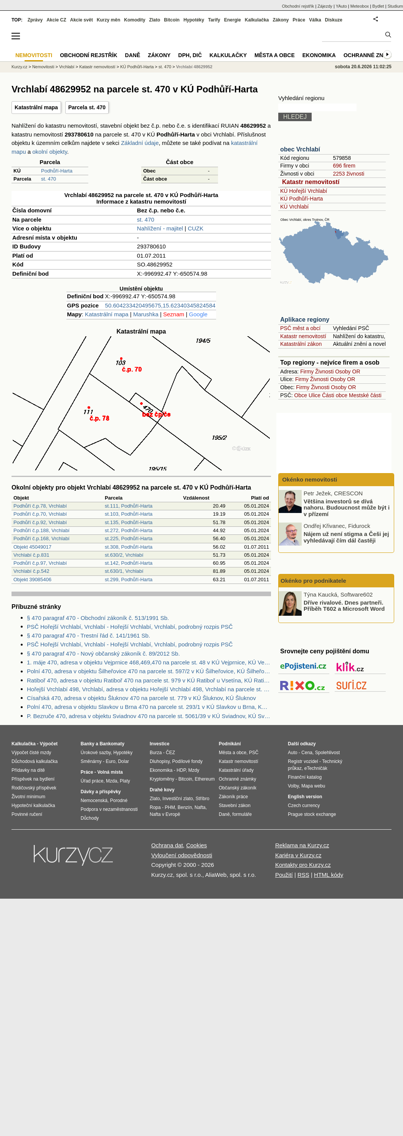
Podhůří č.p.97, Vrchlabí (40, 563)
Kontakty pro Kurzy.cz (303, 864)
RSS (303, 874)
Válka (315, 20)
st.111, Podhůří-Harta (128, 506)
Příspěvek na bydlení (33, 779)
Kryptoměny (162, 779)
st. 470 (48, 179)
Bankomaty (111, 743)
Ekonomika (319, 55)
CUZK (195, 228)
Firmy (307, 371)
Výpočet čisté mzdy (31, 752)
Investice (159, 743)
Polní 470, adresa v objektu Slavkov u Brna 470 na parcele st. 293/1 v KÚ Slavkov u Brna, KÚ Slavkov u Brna (149, 707)
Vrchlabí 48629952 (194, 66)
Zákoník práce (233, 796)
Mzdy (194, 770)
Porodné (118, 800)
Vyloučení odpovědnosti (181, 855)
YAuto (341, 6)
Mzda (111, 781)
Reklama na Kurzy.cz (302, 845)
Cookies (196, 845)
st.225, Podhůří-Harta (128, 538)
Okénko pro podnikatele (313, 580)
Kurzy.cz (19, 66)
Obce (300, 395)
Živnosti (324, 371)
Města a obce (274, 55)
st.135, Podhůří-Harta (128, 522)
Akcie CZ (56, 20)
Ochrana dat (167, 845)
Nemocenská (94, 800)
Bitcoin (172, 20)
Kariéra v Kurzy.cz (298, 855)
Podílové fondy (187, 761)
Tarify (214, 20)
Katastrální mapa (36, 107)
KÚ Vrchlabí (294, 207)
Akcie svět (81, 20)
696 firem (344, 166)
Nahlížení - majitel (160, 228)
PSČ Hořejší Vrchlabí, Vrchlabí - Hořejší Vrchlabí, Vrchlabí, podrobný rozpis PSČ (130, 626)
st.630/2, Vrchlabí (124, 555)
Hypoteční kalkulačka (33, 805)
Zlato (154, 20)
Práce (299, 20)
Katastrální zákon (301, 344)
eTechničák (315, 768)
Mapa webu (313, 786)
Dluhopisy (160, 761)
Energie (232, 20)
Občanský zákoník (237, 788)
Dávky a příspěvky (101, 791)
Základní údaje (140, 143)
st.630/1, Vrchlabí (124, 571)
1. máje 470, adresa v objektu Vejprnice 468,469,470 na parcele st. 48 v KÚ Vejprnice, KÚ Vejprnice (149, 662)
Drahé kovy (162, 789)
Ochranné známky (371, 55)
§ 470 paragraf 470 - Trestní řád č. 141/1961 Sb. (88, 635)
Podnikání (230, 743)
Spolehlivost (327, 752)
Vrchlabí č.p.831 (31, 555)
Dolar (123, 761)
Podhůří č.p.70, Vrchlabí (40, 514)
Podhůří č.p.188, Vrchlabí (41, 530)
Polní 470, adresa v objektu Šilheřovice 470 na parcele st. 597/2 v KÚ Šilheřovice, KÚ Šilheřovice (149, 671)
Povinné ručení (27, 814)
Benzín (185, 807)
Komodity (134, 20)
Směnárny (91, 761)
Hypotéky (193, 20)
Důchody (90, 818)
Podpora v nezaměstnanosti (109, 809)
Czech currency (304, 805)
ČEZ (170, 752)
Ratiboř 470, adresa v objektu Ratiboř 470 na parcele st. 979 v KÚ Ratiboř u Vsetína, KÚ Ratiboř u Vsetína (149, 680)
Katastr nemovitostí (310, 182)
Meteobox (359, 6)
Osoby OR (347, 371)
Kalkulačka (257, 20)
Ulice (314, 395)
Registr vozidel (303, 761)
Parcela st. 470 (87, 107)
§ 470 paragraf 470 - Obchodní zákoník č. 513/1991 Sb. (98, 618)
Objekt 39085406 (32, 579)
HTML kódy (328, 874)
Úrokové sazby (96, 752)
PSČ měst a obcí (300, 328)
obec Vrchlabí (300, 149)
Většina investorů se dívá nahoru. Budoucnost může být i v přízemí (347, 507)
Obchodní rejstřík (298, 6)
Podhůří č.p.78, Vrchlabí (40, 506)
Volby (293, 786)
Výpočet (49, 743)
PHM (170, 807)
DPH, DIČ (190, 55)
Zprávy (35, 20)
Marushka (146, 314)
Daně (132, 55)
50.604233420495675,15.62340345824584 (160, 305)
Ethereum (205, 779)
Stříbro (202, 798)
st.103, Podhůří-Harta (128, 514)
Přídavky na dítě (28, 770)
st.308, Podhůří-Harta (128, 547)
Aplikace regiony (304, 319)
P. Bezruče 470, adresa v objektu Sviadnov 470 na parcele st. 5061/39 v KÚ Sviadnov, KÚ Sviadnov (149, 716)
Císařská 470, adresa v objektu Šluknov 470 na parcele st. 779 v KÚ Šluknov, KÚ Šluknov (141, 698)
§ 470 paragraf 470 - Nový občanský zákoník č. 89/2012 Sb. (103, 653)
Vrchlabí (66, 66)
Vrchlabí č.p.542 (31, 571)
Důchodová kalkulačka (35, 761)
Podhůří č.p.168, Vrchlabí (41, 538)
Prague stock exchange (312, 814)
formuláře (242, 814)
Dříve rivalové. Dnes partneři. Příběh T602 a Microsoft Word (344, 605)
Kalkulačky (228, 55)
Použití (284, 874)
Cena (306, 752)
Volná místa (109, 772)
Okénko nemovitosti (309, 479)
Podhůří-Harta (57, 171)
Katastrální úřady (236, 770)
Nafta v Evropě (165, 814)
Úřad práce (92, 781)
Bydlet (378, 6)
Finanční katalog (305, 777)
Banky (87, 743)
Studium (395, 6)
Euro (110, 761)
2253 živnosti (348, 174)
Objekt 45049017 (32, 547)
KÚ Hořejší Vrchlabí (303, 191)
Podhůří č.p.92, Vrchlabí (40, 522)
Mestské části (365, 395)
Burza (156, 752)
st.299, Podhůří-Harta (128, 579)
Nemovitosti (43, 66)
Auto (292, 752)
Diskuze (333, 20)
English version (305, 796)
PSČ (254, 752)
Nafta (200, 807)
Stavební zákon (235, 805)
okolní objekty (49, 151)
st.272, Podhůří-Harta (128, 530)
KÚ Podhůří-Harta (301, 199)
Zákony (281, 20)
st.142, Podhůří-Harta (128, 563)
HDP (181, 770)
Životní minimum (28, 796)
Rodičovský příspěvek (34, 788)
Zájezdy (324, 6)
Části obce (334, 395)
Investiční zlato (177, 798)
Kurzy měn (108, 20)
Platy (125, 781)
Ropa (155, 807)
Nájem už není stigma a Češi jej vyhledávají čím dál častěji (346, 537)
